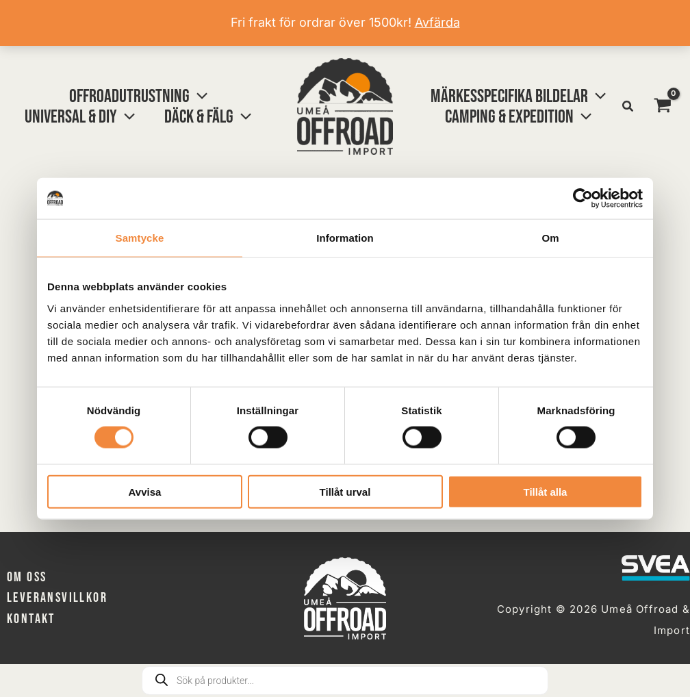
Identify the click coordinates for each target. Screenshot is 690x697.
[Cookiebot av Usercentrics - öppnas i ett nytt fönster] (583, 198)
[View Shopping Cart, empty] (662, 106)
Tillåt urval (345, 491)
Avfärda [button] (437, 22)
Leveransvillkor (57, 598)
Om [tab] (550, 238)
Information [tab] (345, 238)
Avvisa (145, 491)
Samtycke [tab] (140, 238)
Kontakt (31, 619)
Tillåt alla (545, 491)
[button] (141, 96)
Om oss (27, 577)
